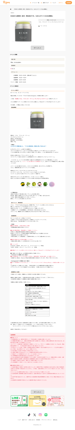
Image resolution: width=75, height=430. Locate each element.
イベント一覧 (35, 2)
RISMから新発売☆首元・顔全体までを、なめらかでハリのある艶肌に (30, 9)
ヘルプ (54, 2)
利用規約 (38, 419)
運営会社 (55, 419)
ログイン (61, 2)
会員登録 (69, 2)
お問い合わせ (31, 419)
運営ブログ (46, 2)
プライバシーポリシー (46, 419)
